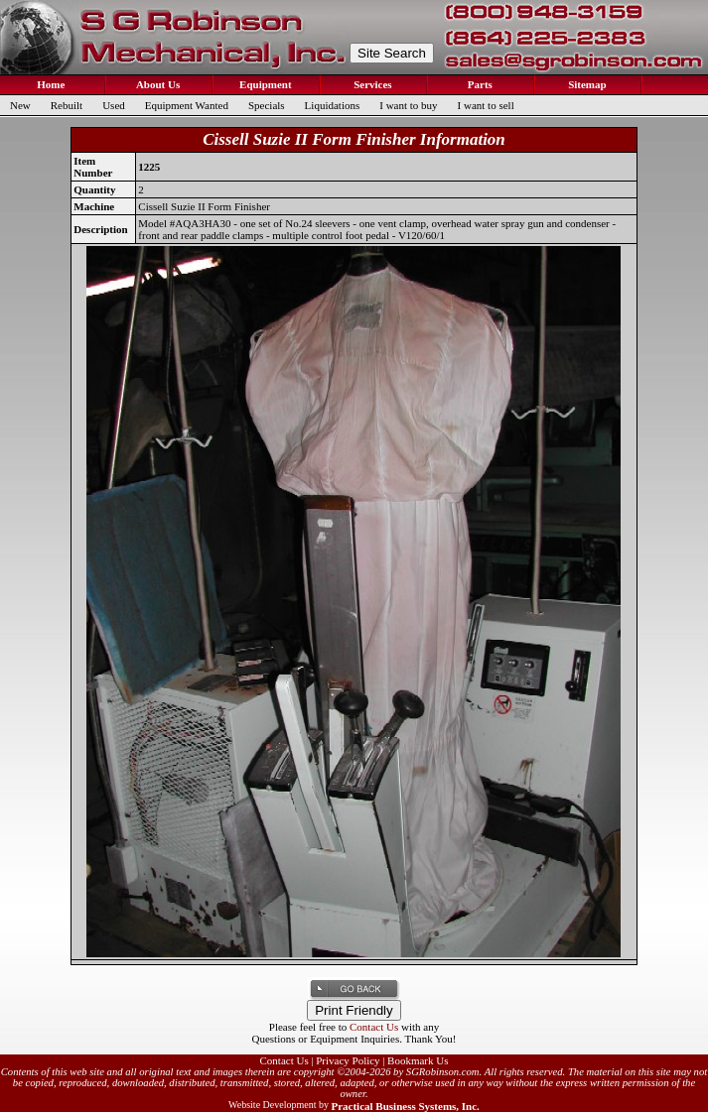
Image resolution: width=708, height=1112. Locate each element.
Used (113, 105)
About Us (157, 84)
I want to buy (408, 105)
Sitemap (585, 84)
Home (50, 84)
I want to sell (486, 105)
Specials (266, 105)
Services (371, 84)
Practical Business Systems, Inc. (405, 1106)
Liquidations (332, 105)
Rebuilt (66, 105)
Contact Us (374, 1027)
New (20, 105)
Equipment (263, 84)
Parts (479, 84)
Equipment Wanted (186, 105)
